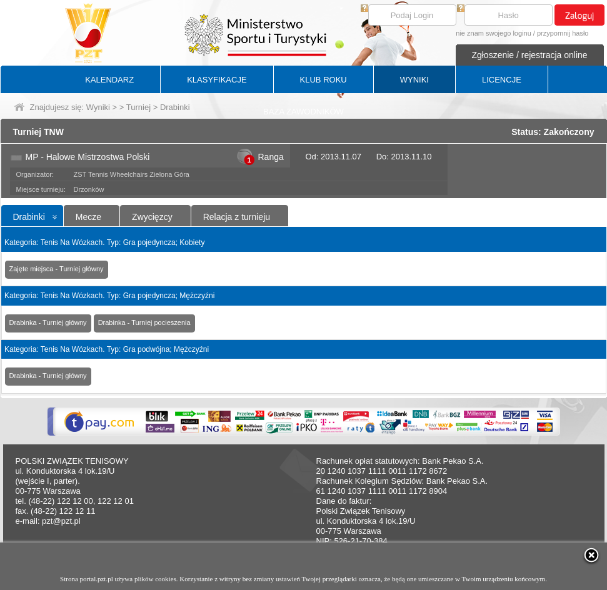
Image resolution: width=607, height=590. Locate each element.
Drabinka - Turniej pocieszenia (144, 322)
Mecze (88, 217)
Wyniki (98, 107)
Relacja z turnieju (236, 217)
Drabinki (29, 217)
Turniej (138, 107)
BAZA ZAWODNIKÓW (303, 111)
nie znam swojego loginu (493, 33)
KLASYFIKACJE (216, 79)
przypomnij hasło (563, 33)
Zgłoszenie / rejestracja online (529, 55)
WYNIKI (414, 79)
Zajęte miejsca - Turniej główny (56, 268)
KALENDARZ (109, 79)
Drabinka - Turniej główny (48, 322)
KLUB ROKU (323, 79)
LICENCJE (501, 79)
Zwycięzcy (152, 217)
